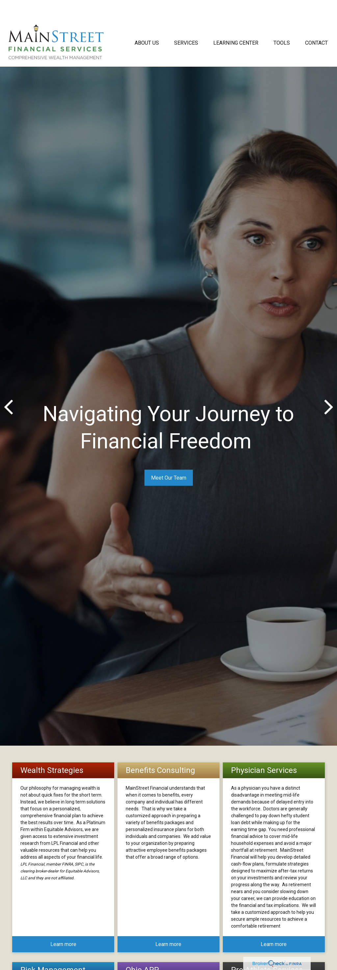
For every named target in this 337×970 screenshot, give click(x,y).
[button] (147, 24)
